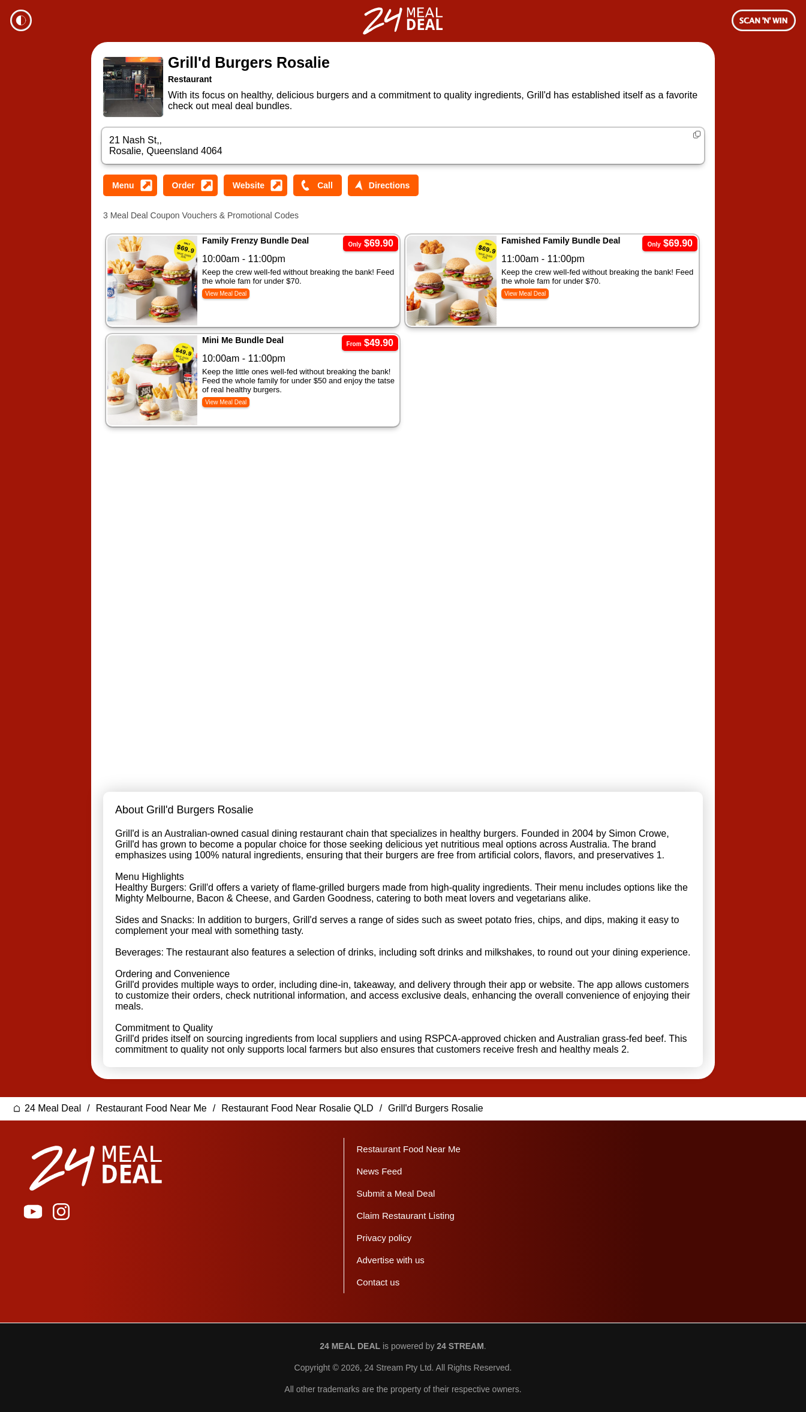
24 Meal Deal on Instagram (61, 1212)
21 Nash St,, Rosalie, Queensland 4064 (165, 145)
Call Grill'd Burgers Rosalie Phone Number (317, 185)
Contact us (377, 1282)
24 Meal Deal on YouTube (33, 1212)
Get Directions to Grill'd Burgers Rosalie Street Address (383, 185)
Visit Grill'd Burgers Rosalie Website (255, 185)
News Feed (379, 1171)
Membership (763, 20)
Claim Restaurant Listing (405, 1215)
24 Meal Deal (53, 1108)
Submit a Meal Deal (395, 1193)
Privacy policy (383, 1238)
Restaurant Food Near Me (151, 1108)
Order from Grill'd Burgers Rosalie (190, 185)
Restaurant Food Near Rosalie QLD (297, 1108)
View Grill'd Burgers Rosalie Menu (130, 185)
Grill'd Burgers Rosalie (249, 62)
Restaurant (190, 79)
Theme (21, 20)
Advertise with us (390, 1260)
